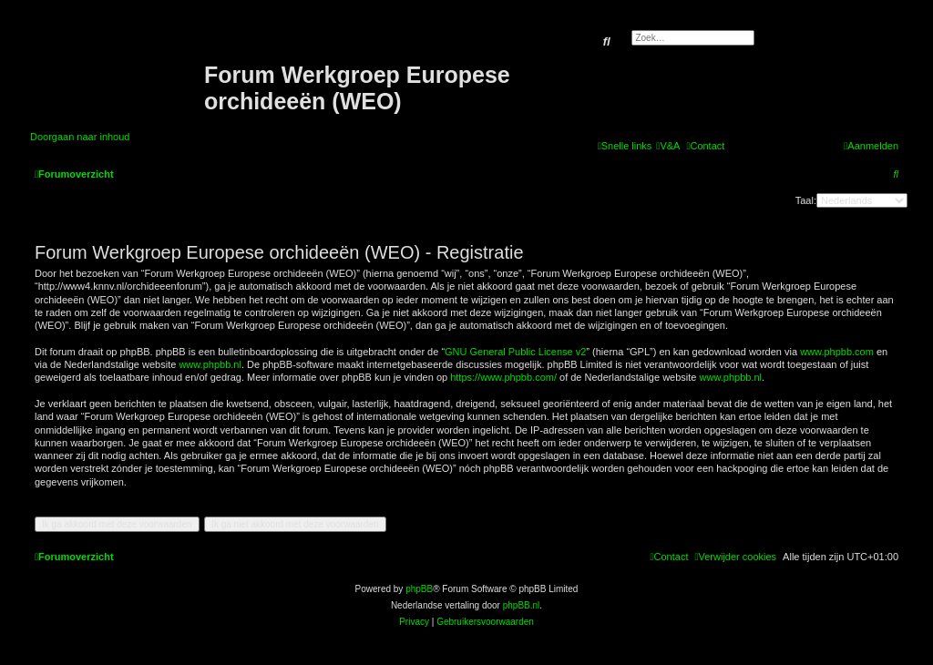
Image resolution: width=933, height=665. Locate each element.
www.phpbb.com (837, 351)
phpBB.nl (521, 605)
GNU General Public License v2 (515, 351)
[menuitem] (668, 145)
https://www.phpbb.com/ (503, 377)
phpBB (419, 589)
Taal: (805, 200)
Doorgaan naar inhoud (79, 136)
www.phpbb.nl (210, 364)
